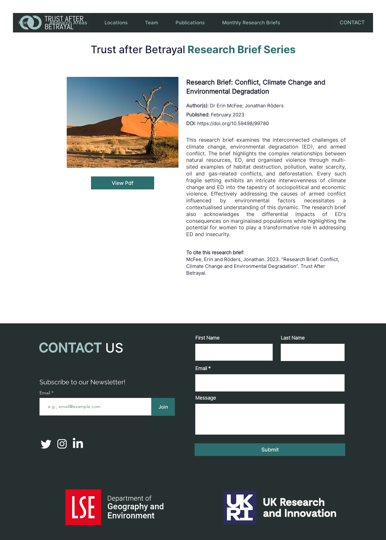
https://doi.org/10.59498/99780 (233, 123)
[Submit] (270, 449)
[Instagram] (62, 444)
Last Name (293, 337)
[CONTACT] (352, 22)
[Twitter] (46, 444)
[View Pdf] (122, 182)
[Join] (163, 407)
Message (205, 397)
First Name (207, 337)
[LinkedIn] (78, 444)
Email (201, 368)
